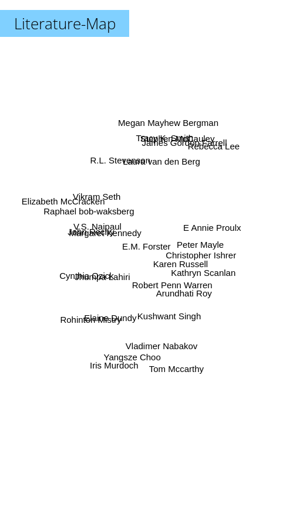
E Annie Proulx (208, 229)
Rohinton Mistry (91, 318)
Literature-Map (65, 23)
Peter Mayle (197, 245)
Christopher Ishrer (198, 255)
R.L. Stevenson (122, 165)
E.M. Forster (146, 246)
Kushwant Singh (169, 313)
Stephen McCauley (175, 145)
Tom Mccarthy (174, 366)
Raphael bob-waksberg (92, 214)
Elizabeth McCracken (65, 203)
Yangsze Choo (133, 350)
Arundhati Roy (185, 292)
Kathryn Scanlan (199, 271)
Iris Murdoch (115, 359)
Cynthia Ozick (90, 274)
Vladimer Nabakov (160, 340)
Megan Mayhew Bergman (167, 123)
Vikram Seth (99, 197)
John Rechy (94, 232)
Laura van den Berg (160, 165)
